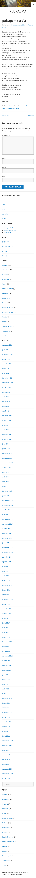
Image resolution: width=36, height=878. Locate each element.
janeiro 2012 (6, 703)
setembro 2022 (7, 364)
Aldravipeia (5, 270)
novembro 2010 (7, 741)
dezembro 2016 (7, 500)
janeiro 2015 (6, 543)
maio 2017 (5, 477)
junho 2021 (6, 368)
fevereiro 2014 (7, 585)
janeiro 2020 (6, 406)
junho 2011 (6, 736)
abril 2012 (5, 689)
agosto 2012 (6, 670)
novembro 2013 (7, 599)
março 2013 (6, 637)
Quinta (4, 317)
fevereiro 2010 (7, 760)
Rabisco (4, 322)
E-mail (4, 167)
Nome (4, 158)
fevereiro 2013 (7, 642)
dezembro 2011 (7, 708)
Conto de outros (7, 289)
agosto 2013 (6, 613)
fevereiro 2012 (7, 698)
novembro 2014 (7, 552)
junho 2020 (6, 392)
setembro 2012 (7, 665)
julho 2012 (5, 675)
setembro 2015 (7, 533)
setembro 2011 (7, 722)
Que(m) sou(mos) (7, 256)
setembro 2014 (7, 557)
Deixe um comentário (13, 108)
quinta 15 (5, 219)
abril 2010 (5, 750)
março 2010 (6, 755)
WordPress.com (17, 875)
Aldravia (4, 265)
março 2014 (6, 580)
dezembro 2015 (7, 519)
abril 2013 (5, 632)
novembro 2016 (7, 505)
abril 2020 (5, 397)
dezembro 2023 (7, 345)
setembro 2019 (7, 416)
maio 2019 (5, 430)
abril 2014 (5, 576)
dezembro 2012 (7, 651)
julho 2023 (5, 350)
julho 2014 (5, 566)
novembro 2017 (7, 463)
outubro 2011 (6, 717)
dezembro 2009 (7, 769)
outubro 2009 (6, 778)
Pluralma (18, 11)
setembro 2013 (7, 609)
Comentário (6, 135)
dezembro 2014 (7, 548)
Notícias (5, 293)
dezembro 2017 (7, 458)
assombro (5, 214)
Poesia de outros (7, 307)
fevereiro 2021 (7, 378)
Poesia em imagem (8, 312)
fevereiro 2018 (7, 453)
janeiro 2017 (6, 496)
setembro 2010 (7, 745)
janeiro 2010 (6, 764)
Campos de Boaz (9, 228)
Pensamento (6, 298)
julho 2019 (5, 425)
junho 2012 (6, 679)
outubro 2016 (6, 510)
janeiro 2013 (6, 646)
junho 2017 (6, 472)
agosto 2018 (6, 439)
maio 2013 (5, 628)
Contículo (5, 279)
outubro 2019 (6, 411)
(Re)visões (5, 242)
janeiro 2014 (6, 590)
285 (3, 209)
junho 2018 (6, 449)
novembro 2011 (7, 712)
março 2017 (6, 486)
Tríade (4, 336)
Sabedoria (7, 232)
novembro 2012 (7, 656)
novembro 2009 (7, 774)
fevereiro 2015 (7, 538)
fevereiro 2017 (7, 491)
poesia (22, 106)
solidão (27, 106)
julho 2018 (5, 444)
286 (3, 204)
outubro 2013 (6, 604)
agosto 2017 (6, 467)
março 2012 (6, 694)
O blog (4, 251)
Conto (4, 284)
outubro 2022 (6, 359)
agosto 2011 (6, 727)
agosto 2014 (6, 562)
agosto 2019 (6, 420)
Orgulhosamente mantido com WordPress (15, 872)
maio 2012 (5, 684)
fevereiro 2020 (7, 401)
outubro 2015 (6, 529)
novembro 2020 (7, 383)
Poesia (11, 106)
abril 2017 (5, 482)
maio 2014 (5, 571)
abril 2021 (5, 373)
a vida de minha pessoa (9, 200)
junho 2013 (6, 623)
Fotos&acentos (7, 246)
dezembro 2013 (7, 595)
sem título (5, 115)
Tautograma (6, 331)
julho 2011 (5, 731)
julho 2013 (5, 618)
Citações (5, 274)
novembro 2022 (7, 354)
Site (3, 176)
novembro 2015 (7, 524)
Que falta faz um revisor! (12, 230)
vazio (3, 108)
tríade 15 (31, 115)
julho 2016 (5, 515)
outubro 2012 (6, 661)
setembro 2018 (7, 434)
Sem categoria (7, 326)
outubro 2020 (6, 387)
